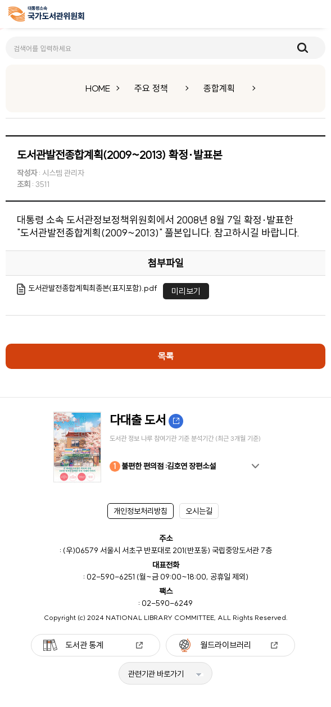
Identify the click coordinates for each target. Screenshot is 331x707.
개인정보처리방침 (140, 511)
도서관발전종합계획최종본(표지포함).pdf (92, 288)
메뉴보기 (315, 14)
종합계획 (219, 88)
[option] (165, 447)
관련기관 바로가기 (156, 674)
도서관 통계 (84, 645)
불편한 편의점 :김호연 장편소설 (163, 466)
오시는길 (198, 511)
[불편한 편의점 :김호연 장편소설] (165, 447)
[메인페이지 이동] (46, 16)
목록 (166, 356)
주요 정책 (151, 88)
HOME (97, 88)
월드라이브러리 (225, 645)
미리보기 (186, 291)
